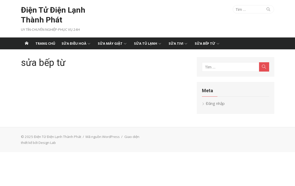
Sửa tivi (176, 43)
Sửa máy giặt (110, 43)
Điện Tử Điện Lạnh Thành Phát (53, 14)
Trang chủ (45, 43)
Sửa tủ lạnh (145, 43)
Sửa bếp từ (205, 43)
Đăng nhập (215, 103)
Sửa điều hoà (74, 43)
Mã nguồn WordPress (103, 136)
